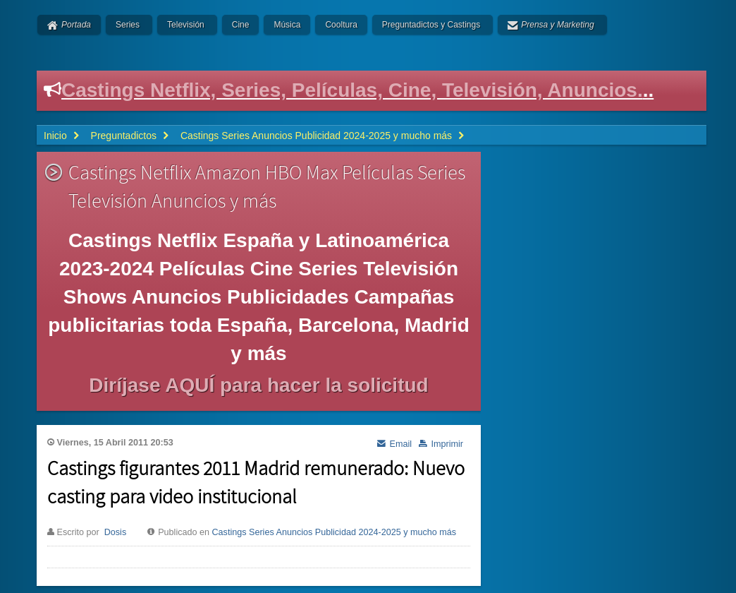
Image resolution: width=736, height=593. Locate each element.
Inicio (55, 135)
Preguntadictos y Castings (431, 25)
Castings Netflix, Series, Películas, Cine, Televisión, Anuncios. (352, 90)
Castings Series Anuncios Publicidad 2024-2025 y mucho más (334, 532)
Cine (241, 25)
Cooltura (341, 25)
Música (287, 25)
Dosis (115, 532)
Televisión (185, 25)
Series (128, 25)
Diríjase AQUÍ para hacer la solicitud (258, 385)
